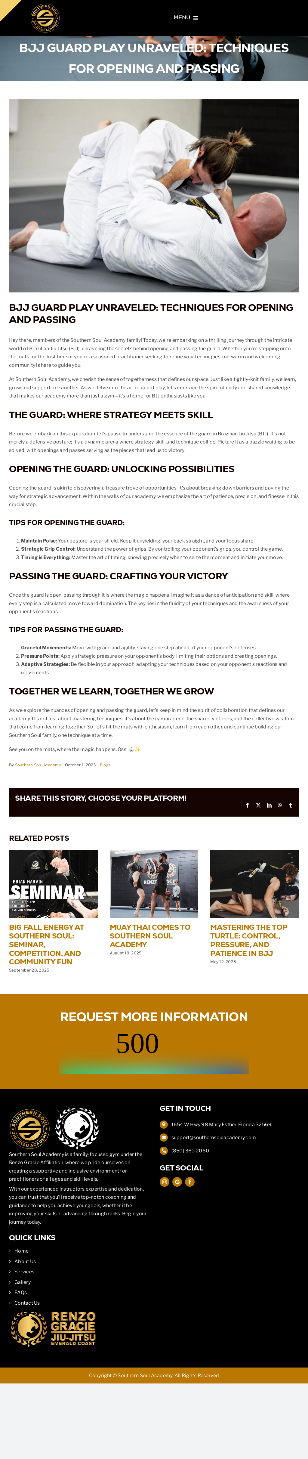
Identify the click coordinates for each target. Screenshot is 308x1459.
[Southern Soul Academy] (45, 5)
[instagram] (164, 1182)
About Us (25, 1261)
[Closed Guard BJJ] (154, 196)
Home (21, 1251)
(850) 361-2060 (190, 1151)
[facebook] (190, 1182)
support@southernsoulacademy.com (213, 1137)
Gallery (22, 1282)
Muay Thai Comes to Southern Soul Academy (150, 936)
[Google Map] (177, 1182)
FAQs (20, 1292)
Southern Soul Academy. (145, 1375)
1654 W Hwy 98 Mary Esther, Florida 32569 (221, 1124)
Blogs (105, 764)
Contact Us (27, 1303)
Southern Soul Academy (38, 764)
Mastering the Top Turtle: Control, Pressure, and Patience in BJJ (248, 940)
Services (24, 1272)
